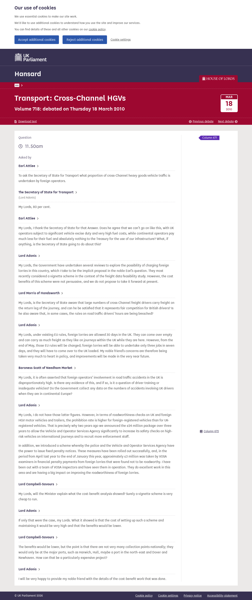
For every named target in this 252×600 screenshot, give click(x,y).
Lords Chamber (95, 85)
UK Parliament (23, 85)
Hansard (27, 74)
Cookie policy (144, 595)
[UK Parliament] (30, 57)
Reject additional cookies (85, 40)
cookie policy (97, 29)
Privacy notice (193, 595)
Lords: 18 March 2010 (67, 85)
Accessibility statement (222, 595)
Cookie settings (121, 39)
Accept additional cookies (36, 40)
